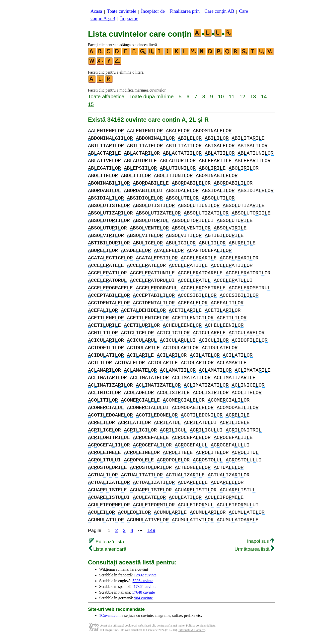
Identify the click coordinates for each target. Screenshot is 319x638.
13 (253, 96)
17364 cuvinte (145, 586)
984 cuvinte (143, 598)
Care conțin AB (219, 11)
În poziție (129, 18)
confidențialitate (205, 625)
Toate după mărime (151, 96)
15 (91, 104)
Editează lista (106, 541)
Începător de (153, 11)
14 (264, 96)
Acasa (96, 11)
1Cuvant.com (110, 615)
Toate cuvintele (121, 11)
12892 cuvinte (145, 575)
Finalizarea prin (184, 11)
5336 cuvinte (143, 581)
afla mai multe (175, 625)
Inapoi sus (260, 541)
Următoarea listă (254, 549)
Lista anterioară (107, 549)
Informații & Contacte (191, 630)
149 (151, 530)
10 (221, 96)
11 (232, 96)
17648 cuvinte (143, 592)
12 (242, 96)
